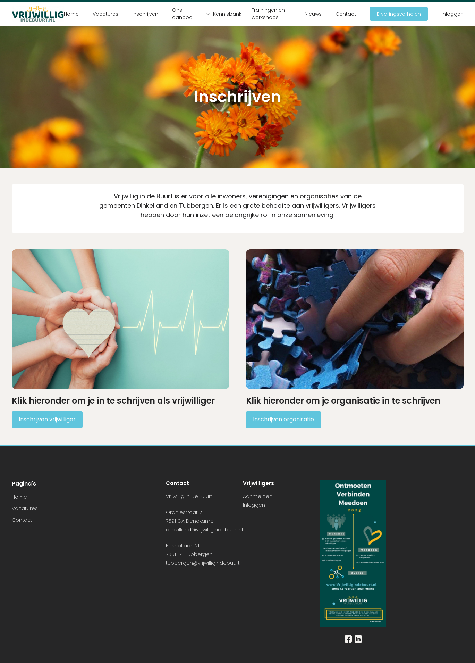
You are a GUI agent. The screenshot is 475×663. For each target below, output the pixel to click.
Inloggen (453, 13)
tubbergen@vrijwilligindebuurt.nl (205, 563)
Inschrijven (145, 13)
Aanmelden (257, 496)
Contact (346, 13)
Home (71, 13)
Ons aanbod (182, 14)
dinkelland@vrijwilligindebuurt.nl (204, 529)
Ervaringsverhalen (399, 13)
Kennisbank (222, 13)
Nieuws (313, 13)
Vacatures (105, 13)
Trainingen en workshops (268, 14)
